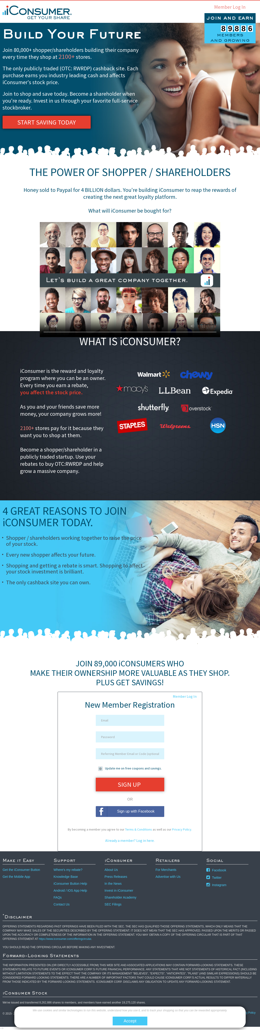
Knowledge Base (66, 877)
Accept (130, 1021)
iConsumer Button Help (70, 883)
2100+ (67, 56)
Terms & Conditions (138, 829)
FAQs (58, 897)
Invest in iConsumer (119, 890)
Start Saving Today (46, 122)
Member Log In (230, 7)
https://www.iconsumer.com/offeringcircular (65, 939)
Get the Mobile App (16, 877)
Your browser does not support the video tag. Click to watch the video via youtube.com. (130, 279)
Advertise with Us (167, 877)
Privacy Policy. (182, 829)
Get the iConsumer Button (21, 870)
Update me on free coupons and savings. (133, 768)
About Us (111, 870)
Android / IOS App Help (70, 890)
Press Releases (116, 877)
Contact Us (62, 904)
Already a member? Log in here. (130, 840)
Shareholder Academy (120, 897)
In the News (113, 883)
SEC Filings (113, 904)
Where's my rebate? (68, 870)
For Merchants (165, 870)
